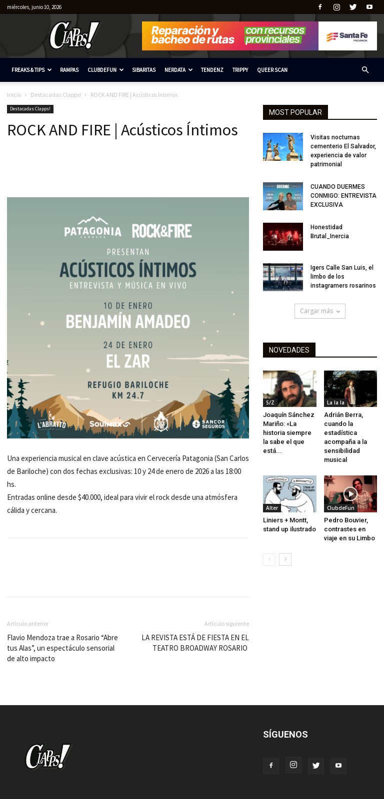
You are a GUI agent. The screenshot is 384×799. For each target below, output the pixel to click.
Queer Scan (272, 69)
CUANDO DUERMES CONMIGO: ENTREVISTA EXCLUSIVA (343, 195)
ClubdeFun (106, 69)
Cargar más (320, 311)
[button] (365, 70)
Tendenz (212, 69)
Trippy (240, 69)
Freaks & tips (32, 69)
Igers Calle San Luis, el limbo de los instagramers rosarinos (343, 276)
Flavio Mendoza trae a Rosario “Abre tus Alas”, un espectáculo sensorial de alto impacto (62, 648)
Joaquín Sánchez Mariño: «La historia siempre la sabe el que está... (288, 432)
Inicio (14, 94)
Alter (272, 507)
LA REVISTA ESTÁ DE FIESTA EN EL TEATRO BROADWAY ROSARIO (195, 643)
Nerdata (178, 69)
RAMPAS (69, 69)
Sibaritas (144, 69)
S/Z (270, 402)
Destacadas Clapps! (55, 94)
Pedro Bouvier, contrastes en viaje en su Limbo (349, 529)
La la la (335, 402)
